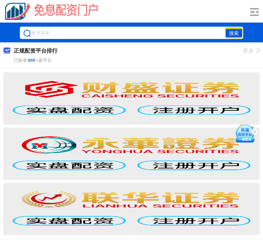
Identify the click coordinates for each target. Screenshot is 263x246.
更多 (251, 51)
